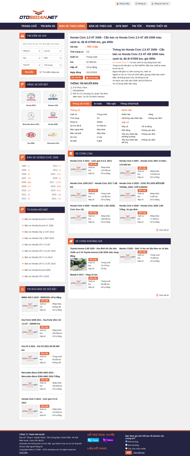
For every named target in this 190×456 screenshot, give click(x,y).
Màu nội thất (75, 133)
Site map (122, 26)
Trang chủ (29, 26)
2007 (24, 178)
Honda (50, 124)
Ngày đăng (75, 72)
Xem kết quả (138, 452)
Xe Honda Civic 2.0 (121, 62)
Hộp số (43, 310)
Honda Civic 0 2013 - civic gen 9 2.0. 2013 (91, 161)
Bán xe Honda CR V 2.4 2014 (39, 257)
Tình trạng (74, 118)
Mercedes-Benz (29, 124)
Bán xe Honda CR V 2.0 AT (37, 244)
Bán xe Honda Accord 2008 (37, 270)
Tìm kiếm (29, 72)
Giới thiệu (23, 452)
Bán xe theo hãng (72, 26)
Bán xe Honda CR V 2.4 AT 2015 (40, 263)
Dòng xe (74, 122)
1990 (24, 166)
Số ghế (73, 141)
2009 (24, 186)
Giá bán (74, 47)
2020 (54, 194)
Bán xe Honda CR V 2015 (37, 276)
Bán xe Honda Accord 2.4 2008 (39, 219)
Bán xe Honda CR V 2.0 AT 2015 (40, 251)
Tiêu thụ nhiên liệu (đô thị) (130, 141)
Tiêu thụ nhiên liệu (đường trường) (130, 135)
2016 (55, 178)
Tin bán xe (48, 26)
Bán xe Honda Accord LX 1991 (39, 225)
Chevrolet (51, 143)
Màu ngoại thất (76, 129)
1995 (24, 170)
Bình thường (132, 445)
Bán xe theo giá (100, 26)
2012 (24, 198)
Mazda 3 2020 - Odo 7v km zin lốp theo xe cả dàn (144, 248)
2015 (53, 174)
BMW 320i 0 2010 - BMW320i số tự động (41, 297)
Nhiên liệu (126, 114)
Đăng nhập (124, 3)
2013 (55, 166)
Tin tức (137, 26)
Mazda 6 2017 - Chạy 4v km (83, 274)
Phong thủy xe (156, 26)
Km (41, 307)
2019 (53, 190)
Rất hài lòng (131, 441)
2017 (52, 182)
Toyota (28, 105)
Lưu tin (78, 77)
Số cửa (73, 137)
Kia (29, 143)
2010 (24, 190)
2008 (24, 182)
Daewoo (51, 105)
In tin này (93, 77)
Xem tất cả (164, 230)
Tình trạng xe (77, 52)
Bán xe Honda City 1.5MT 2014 (39, 238)
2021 (54, 198)
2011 (24, 194)
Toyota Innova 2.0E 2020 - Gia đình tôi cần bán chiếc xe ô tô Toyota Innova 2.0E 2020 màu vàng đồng (94, 252)
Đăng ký (142, 3)
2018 (53, 186)
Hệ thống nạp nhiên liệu (132, 118)
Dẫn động (126, 130)
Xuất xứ (43, 304)
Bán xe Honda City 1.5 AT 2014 (39, 232)
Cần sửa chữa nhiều (135, 448)
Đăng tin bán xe (161, 3)
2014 (55, 170)
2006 (24, 174)
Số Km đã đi (75, 126)
